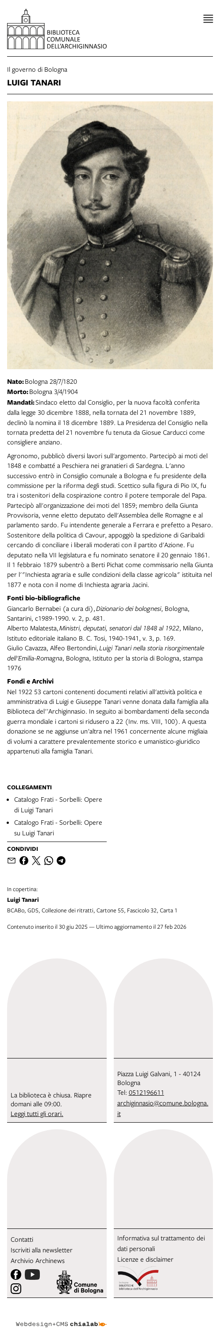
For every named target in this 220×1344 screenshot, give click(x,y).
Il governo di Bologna (37, 69)
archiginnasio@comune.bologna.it (162, 1108)
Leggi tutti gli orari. (37, 1113)
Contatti (22, 1239)
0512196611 (146, 1092)
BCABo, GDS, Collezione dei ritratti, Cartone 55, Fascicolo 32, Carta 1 (110, 899)
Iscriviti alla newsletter (42, 1249)
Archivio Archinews (38, 1260)
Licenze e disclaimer (145, 1259)
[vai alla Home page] (57, 29)
